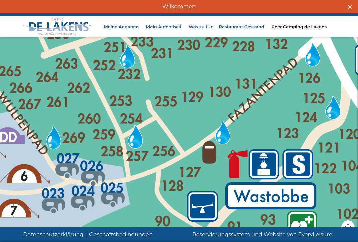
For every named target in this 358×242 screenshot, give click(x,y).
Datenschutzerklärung (53, 234)
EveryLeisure (315, 234)
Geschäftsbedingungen (121, 234)
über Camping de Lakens (299, 32)
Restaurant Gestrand (241, 32)
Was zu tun (201, 32)
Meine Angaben (121, 32)
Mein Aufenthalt (164, 32)
